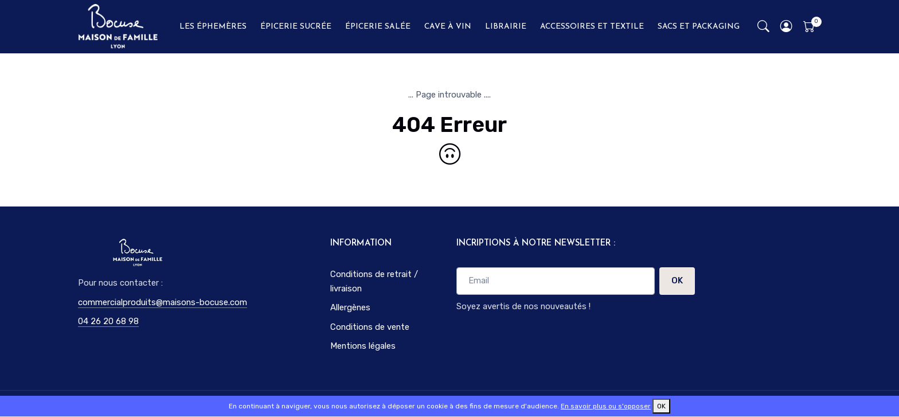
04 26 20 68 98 (108, 321)
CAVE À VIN (447, 26)
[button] (786, 27)
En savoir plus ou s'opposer (606, 406)
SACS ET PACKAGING (699, 26)
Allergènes (350, 307)
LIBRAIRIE (505, 26)
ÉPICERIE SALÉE (378, 26)
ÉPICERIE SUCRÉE (295, 26)
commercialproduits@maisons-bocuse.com (162, 302)
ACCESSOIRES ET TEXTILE (592, 26)
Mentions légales (363, 346)
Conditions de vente (369, 327)
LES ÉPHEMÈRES (213, 26)
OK (677, 280)
